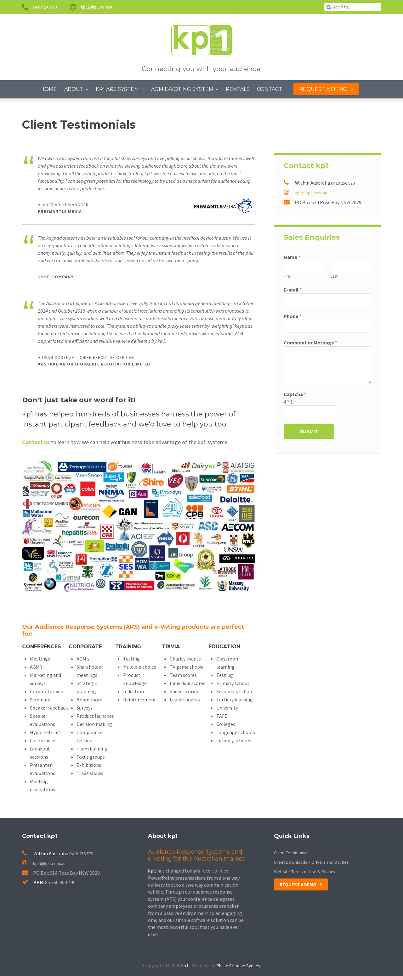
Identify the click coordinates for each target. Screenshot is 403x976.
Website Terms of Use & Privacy (307, 871)
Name (292, 256)
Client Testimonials (295, 852)
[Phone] (327, 327)
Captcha (295, 396)
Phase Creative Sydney (239, 965)
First (287, 276)
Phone (293, 317)
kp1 (183, 965)
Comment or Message (310, 344)
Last (334, 276)
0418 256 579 (344, 183)
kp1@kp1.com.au (307, 192)
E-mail (293, 290)
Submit (308, 434)
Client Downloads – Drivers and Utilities (316, 862)
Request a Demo (299, 884)
